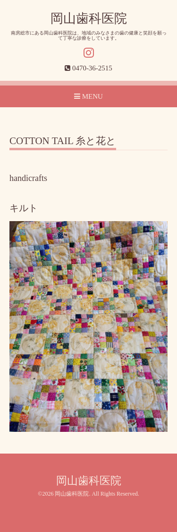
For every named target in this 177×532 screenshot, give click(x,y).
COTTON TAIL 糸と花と (62, 141)
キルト (23, 208)
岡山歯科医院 (89, 18)
